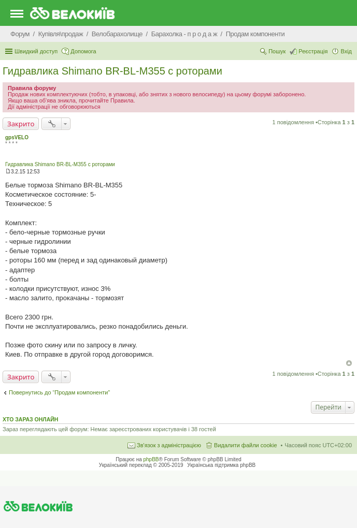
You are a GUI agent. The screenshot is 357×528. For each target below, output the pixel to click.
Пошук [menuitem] (276, 51)
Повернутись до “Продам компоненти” (59, 392)
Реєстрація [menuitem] (312, 51)
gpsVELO (16, 137)
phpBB (151, 459)
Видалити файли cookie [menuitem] (245, 445)
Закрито (20, 123)
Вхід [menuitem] (346, 51)
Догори (349, 363)
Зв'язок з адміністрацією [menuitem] (169, 445)
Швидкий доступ (36, 51)
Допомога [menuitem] (83, 51)
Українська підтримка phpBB (221, 465)
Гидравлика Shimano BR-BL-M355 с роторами (112, 71)
